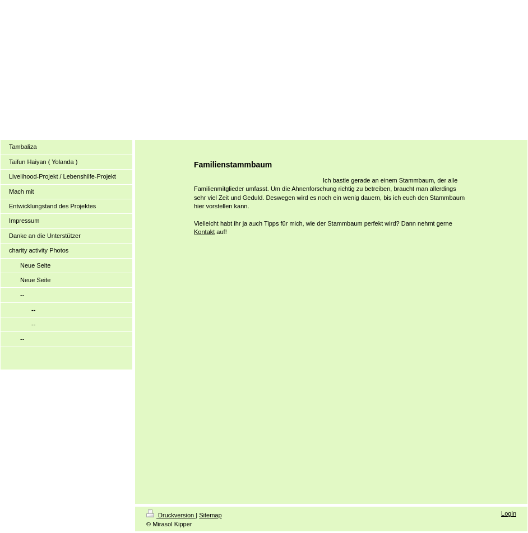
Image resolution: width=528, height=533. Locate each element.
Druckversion (171, 515)
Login (508, 513)
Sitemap (210, 515)
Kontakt (204, 231)
